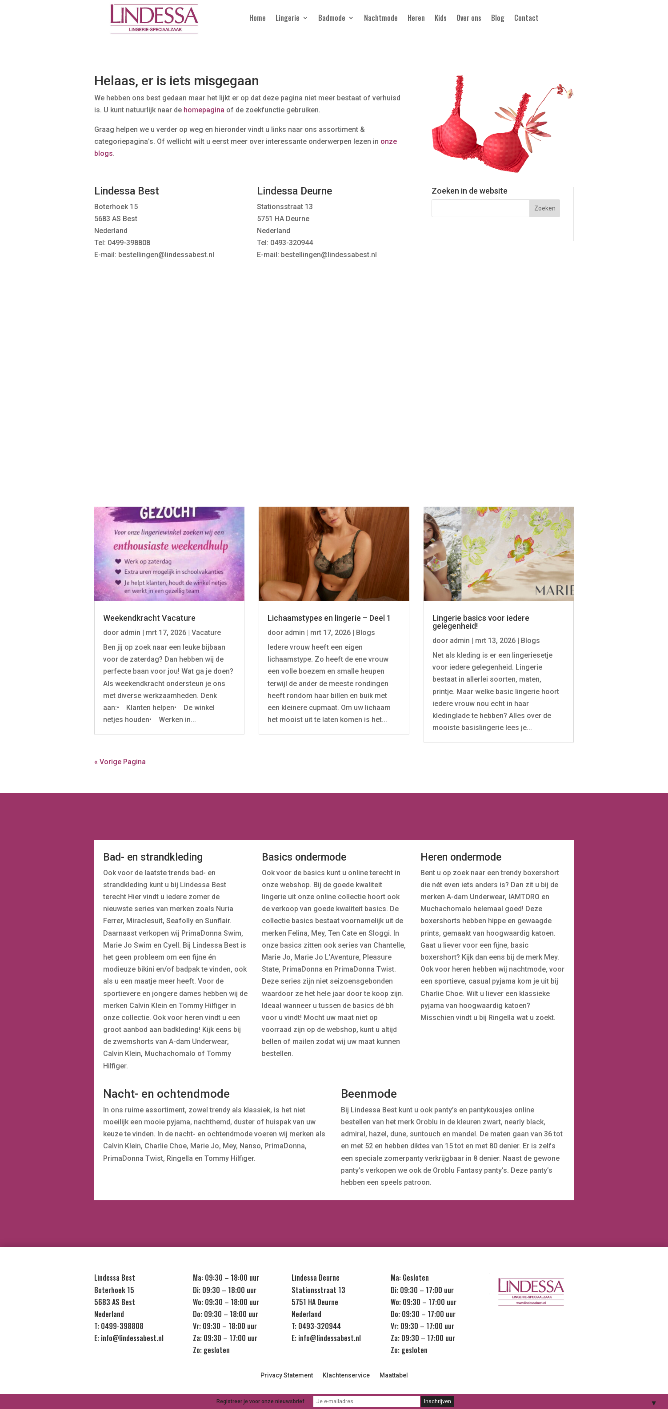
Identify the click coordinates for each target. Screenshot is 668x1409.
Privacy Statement (286, 1375)
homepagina (204, 110)
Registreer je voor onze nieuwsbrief (260, 1401)
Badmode (331, 19)
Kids (441, 19)
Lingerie (288, 19)
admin (130, 632)
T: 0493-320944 (316, 1326)
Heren (416, 19)
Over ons (468, 19)
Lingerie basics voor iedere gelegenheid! (480, 622)
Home (257, 19)
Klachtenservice (346, 1375)
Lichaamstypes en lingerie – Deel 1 (329, 618)
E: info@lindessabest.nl (129, 1338)
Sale (539, 378)
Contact (526, 19)
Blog (497, 19)
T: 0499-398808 (119, 1326)
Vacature (206, 632)
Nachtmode (381, 19)
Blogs (365, 632)
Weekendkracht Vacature (149, 618)
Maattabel (394, 1375)
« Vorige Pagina (120, 762)
